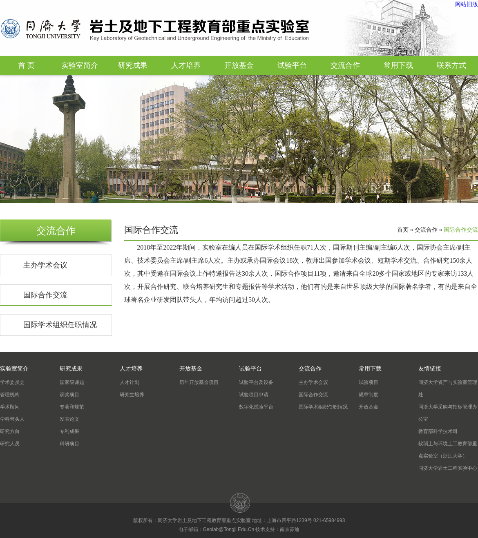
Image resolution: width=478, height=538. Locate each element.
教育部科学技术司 (438, 431)
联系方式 (451, 65)
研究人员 (10, 443)
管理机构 (10, 394)
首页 (403, 229)
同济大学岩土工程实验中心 (447, 468)
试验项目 (368, 382)
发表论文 (69, 419)
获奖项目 (69, 394)
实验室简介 (79, 65)
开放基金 (239, 65)
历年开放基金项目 (199, 382)
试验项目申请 (253, 394)
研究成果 (132, 65)
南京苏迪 (289, 529)
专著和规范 (72, 407)
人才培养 (186, 65)
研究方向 (10, 431)
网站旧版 (466, 4)
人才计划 (129, 382)
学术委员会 (12, 382)
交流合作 (345, 65)
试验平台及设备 (256, 382)
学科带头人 (12, 419)
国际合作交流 (45, 295)
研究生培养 (132, 394)
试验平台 (292, 65)
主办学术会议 (45, 265)
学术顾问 (10, 407)
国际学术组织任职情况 (60, 325)
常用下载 (398, 65)
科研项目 (69, 443)
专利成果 (69, 431)
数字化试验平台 (256, 407)
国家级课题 (72, 382)
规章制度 (368, 394)
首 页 (26, 65)
